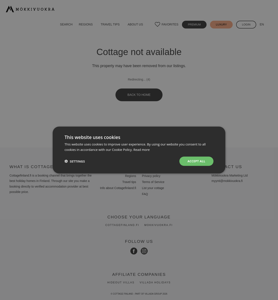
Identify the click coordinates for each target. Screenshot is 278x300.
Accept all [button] (196, 161)
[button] (75, 161)
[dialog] (139, 150)
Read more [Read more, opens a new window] (141, 149)
